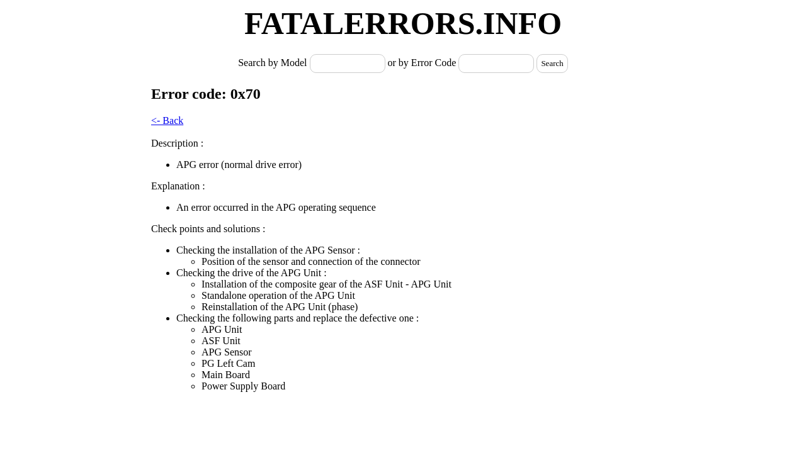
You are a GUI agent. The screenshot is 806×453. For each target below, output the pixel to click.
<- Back (167, 120)
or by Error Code (422, 62)
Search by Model (273, 62)
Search (552, 63)
